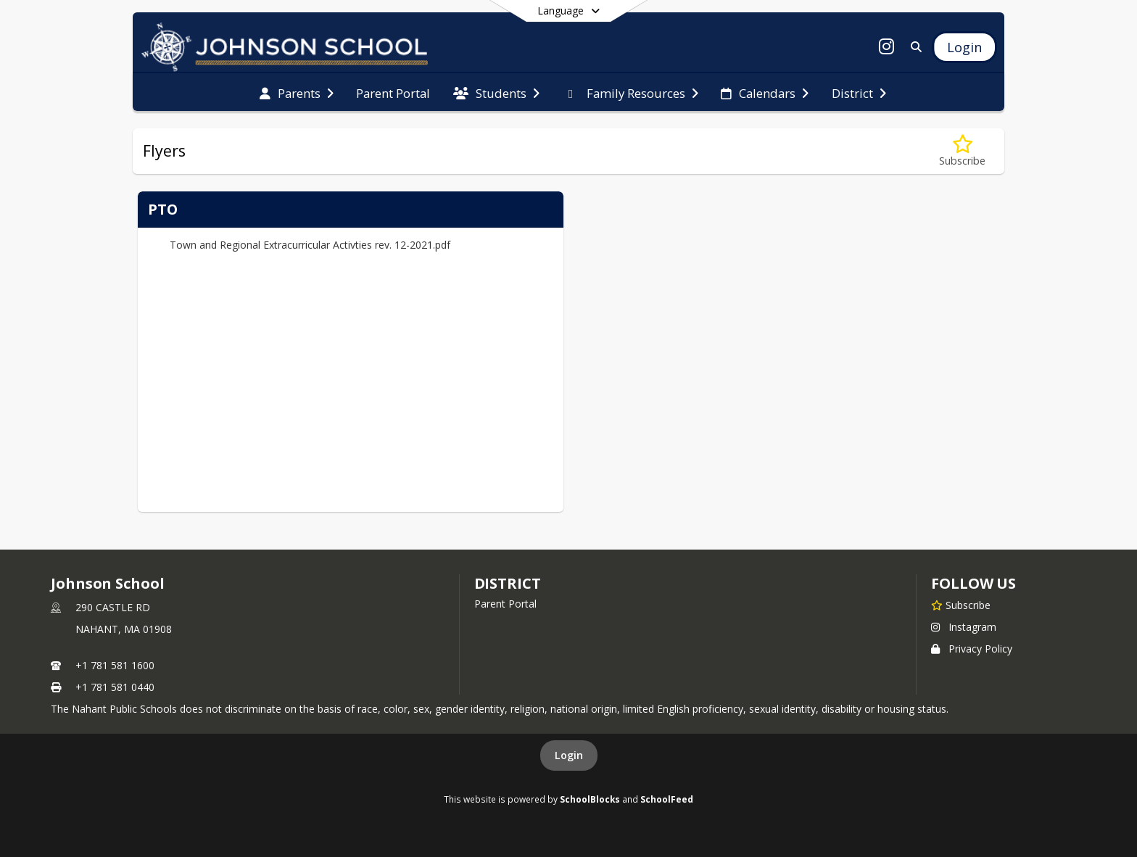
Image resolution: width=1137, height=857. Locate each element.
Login (569, 755)
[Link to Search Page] (913, 47)
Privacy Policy (971, 648)
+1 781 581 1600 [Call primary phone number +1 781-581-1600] (114, 665)
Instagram (963, 627)
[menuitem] (296, 92)
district (507, 583)
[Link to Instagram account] (887, 49)
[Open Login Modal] (964, 47)
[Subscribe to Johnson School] (961, 605)
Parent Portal (505, 603)
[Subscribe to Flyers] (962, 151)
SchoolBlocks (590, 799)
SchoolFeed (666, 799)
